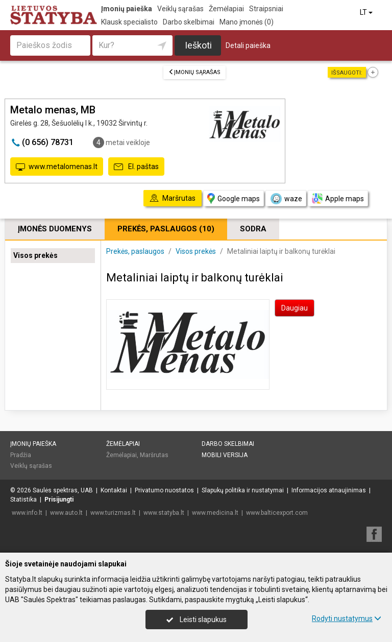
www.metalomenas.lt (56, 167)
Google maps (233, 198)
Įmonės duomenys (55, 228)
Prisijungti (59, 499)
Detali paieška (248, 45)
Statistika (23, 499)
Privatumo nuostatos (164, 490)
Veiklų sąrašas (180, 9)
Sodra (253, 228)
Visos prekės (35, 255)
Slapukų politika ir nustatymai (243, 490)
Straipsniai (266, 9)
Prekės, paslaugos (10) (165, 228)
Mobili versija (225, 455)
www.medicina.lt (215, 512)
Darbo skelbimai (188, 22)
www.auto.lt (66, 512)
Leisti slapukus (196, 619)
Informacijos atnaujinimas (328, 490)
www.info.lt (27, 512)
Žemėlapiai (226, 9)
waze (286, 198)
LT (367, 12)
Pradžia (20, 455)
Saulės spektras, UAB (63, 490)
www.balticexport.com (277, 512)
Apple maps (338, 198)
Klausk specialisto (129, 22)
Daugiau (294, 308)
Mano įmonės (246, 22)
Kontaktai (114, 490)
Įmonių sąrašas (194, 72)
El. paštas (136, 167)
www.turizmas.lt (113, 512)
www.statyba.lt (163, 512)
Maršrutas (154, 455)
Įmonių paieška (126, 9)
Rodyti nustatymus (346, 618)
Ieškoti (198, 45)
